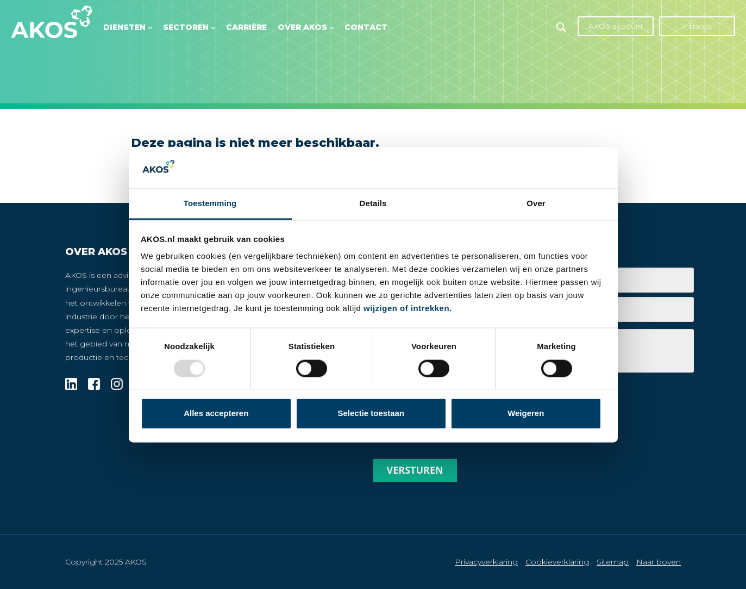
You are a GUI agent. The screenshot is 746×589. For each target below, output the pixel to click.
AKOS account (615, 26)
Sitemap (613, 562)
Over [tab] (536, 203)
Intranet (697, 26)
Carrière (246, 27)
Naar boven (658, 562)
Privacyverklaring (486, 562)
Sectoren (186, 27)
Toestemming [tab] (210, 203)
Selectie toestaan (370, 413)
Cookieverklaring (557, 562)
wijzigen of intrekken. (407, 308)
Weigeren (525, 413)
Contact (365, 27)
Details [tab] (373, 203)
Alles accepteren (216, 413)
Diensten (124, 27)
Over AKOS (302, 27)
